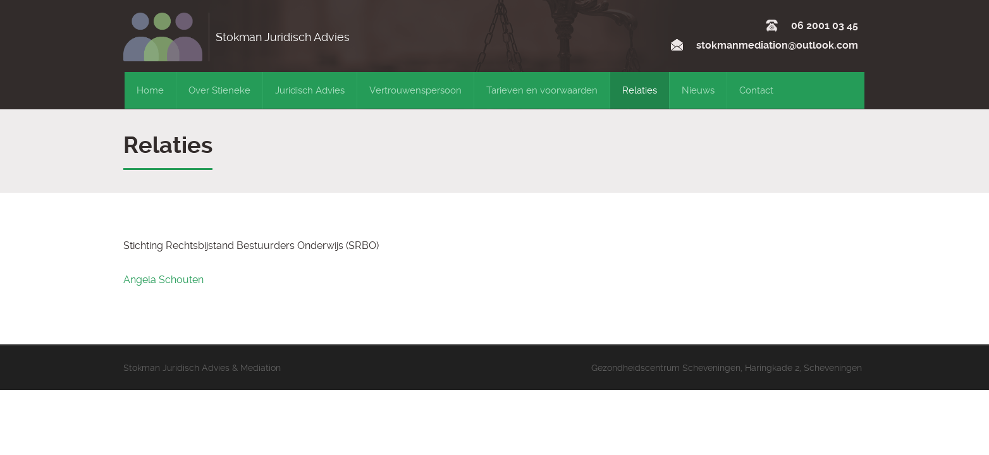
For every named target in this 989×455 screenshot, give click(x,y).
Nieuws (698, 90)
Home (150, 90)
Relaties (639, 90)
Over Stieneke (219, 90)
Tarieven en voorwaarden (542, 90)
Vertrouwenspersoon (415, 90)
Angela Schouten (163, 280)
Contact (756, 90)
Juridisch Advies (310, 90)
